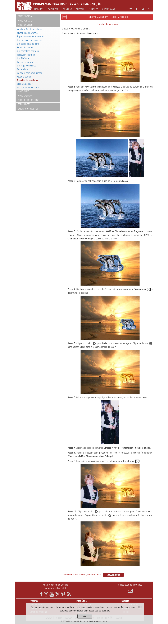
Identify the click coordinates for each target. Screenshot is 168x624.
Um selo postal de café (28, 43)
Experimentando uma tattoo (30, 36)
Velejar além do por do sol (29, 29)
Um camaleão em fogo (28, 51)
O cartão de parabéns (27, 80)
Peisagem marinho (26, 54)
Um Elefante (23, 58)
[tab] (38, 16)
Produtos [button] (39, 9)
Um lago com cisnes (26, 65)
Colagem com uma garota (29, 73)
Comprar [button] (67, 9)
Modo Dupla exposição (28, 100)
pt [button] (149, 9)
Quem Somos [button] (108, 9)
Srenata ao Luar (24, 83)
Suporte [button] (93, 9)
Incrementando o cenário (29, 87)
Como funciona (25, 16)
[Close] (139, 607)
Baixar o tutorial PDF (28, 108)
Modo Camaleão (25, 25)
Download (53, 9)
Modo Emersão (25, 95)
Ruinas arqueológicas (27, 62)
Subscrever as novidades (130, 588)
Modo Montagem (25, 20)
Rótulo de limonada (26, 47)
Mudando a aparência (27, 32)
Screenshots (24, 104)
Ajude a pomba (24, 76)
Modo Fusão (23, 91)
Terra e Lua (22, 69)
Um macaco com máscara (29, 40)
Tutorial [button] (80, 9)
